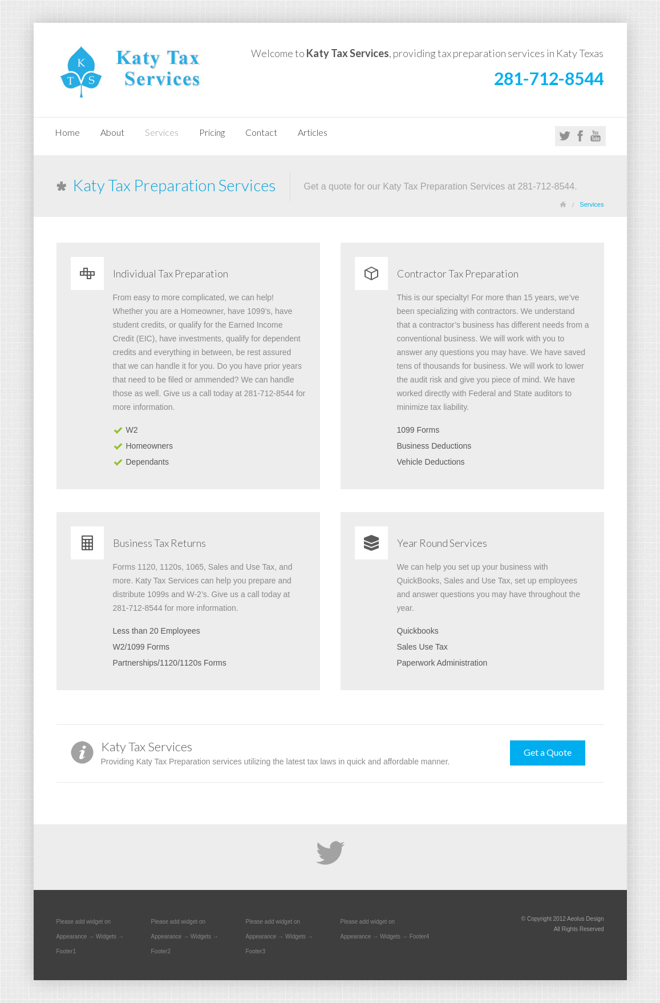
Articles (312, 132)
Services (162, 132)
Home (67, 132)
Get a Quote (548, 752)
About (112, 132)
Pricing (212, 132)
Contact (261, 132)
